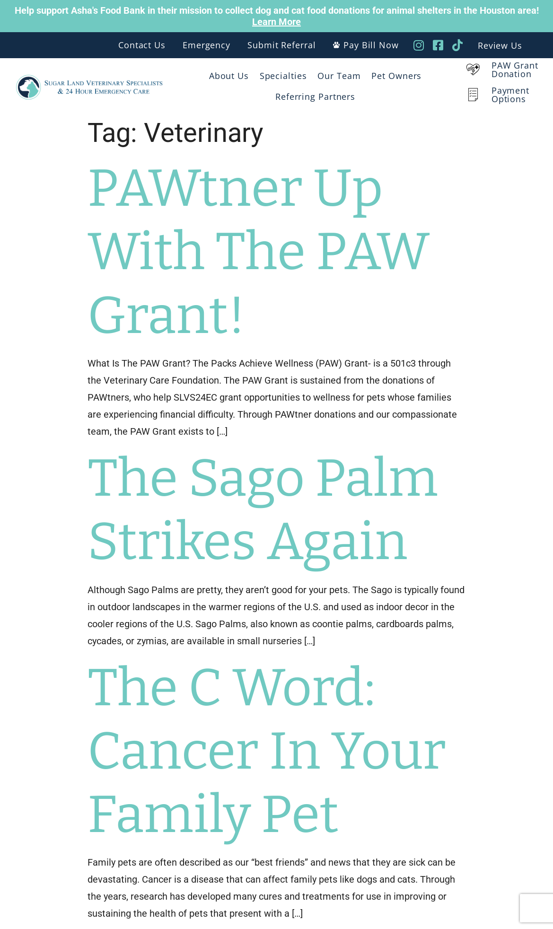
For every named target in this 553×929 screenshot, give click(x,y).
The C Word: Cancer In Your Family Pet (267, 751)
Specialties (283, 75)
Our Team (338, 75)
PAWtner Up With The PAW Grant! (259, 251)
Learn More (276, 21)
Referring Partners (315, 96)
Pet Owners (396, 75)
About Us (229, 75)
